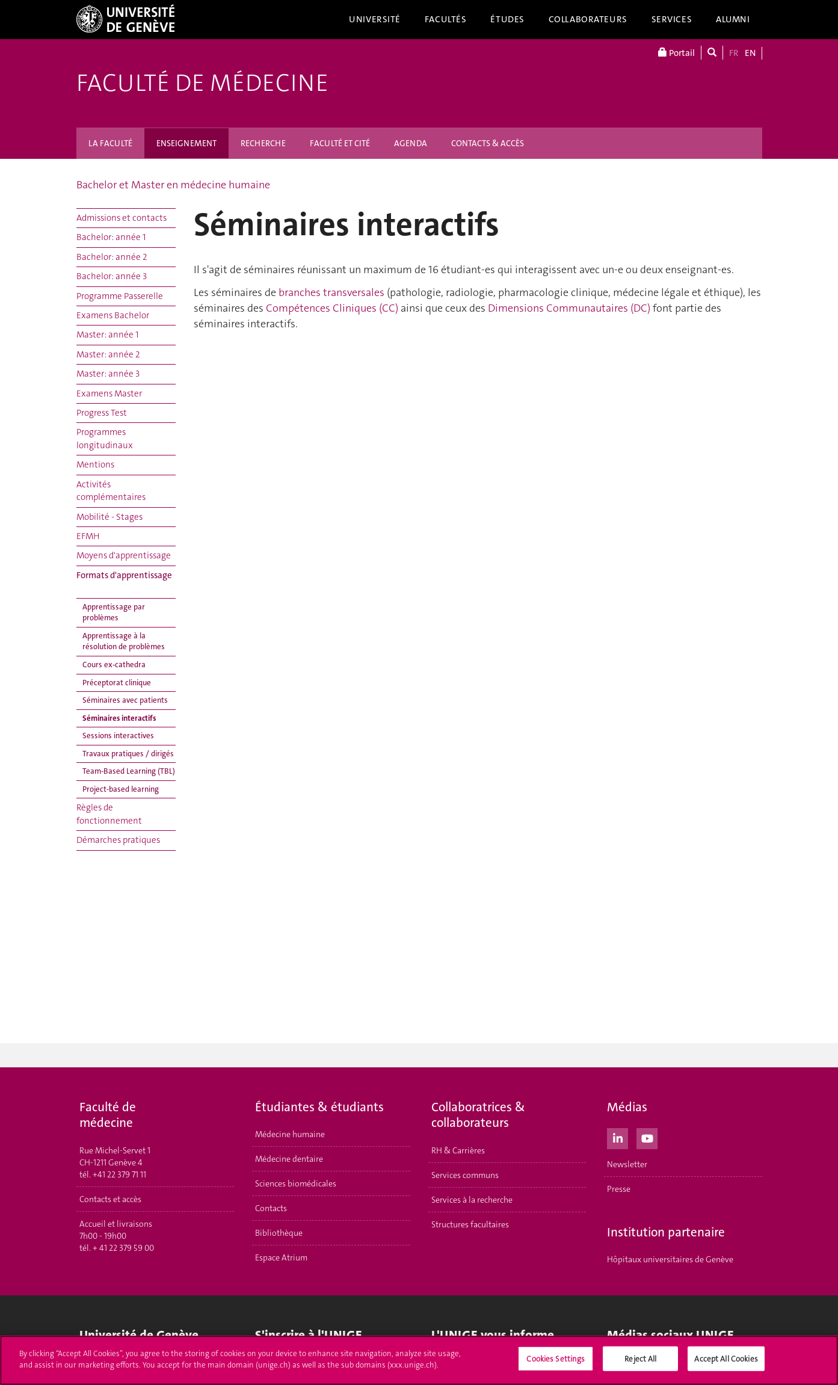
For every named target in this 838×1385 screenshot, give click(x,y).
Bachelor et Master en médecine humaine (173, 184)
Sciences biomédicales (295, 1183)
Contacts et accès (110, 1199)
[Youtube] (647, 1137)
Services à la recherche (472, 1199)
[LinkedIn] (617, 1137)
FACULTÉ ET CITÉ (340, 143)
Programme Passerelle (119, 296)
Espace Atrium (281, 1257)
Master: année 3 (108, 374)
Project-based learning (120, 789)
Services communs (465, 1175)
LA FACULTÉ (110, 143)
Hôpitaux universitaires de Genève (670, 1259)
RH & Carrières (458, 1150)
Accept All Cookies (725, 1361)
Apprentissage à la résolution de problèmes (123, 641)
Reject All (640, 1361)
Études (507, 19)
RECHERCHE (263, 143)
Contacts (271, 1208)
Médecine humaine (290, 1134)
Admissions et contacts (121, 218)
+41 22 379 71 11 (119, 1174)
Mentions (95, 464)
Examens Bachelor (112, 315)
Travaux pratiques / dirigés (128, 753)
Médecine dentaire (289, 1158)
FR (734, 53)
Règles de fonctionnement (109, 813)
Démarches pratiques (118, 840)
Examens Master (109, 393)
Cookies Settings (555, 1361)
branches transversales (331, 292)
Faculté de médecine (202, 83)
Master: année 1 (107, 335)
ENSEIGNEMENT (186, 143)
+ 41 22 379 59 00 (123, 1247)
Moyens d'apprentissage (123, 555)
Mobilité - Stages (109, 517)
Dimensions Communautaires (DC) (569, 308)
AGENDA (410, 143)
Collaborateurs (588, 19)
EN (750, 53)
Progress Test (101, 413)
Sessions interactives (118, 735)
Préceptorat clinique (116, 682)
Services (672, 19)
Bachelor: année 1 (111, 237)
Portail (676, 52)
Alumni (733, 19)
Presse (618, 1188)
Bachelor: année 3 (111, 276)
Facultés (446, 19)
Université (375, 19)
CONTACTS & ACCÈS (487, 143)
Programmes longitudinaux (104, 438)
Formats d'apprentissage (124, 575)
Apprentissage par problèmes (113, 612)
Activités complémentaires (111, 490)
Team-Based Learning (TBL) (128, 771)
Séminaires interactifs (119, 718)
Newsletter (627, 1164)
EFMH (88, 536)
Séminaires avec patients (125, 700)
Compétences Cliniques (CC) (332, 308)
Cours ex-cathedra (114, 664)
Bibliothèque (279, 1232)
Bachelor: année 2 (111, 257)
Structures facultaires (470, 1224)
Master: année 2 (108, 354)
